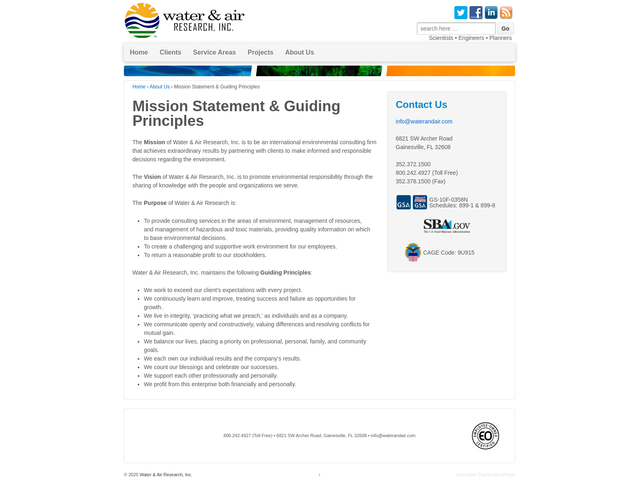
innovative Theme (474, 474)
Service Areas (214, 52)
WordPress (504, 474)
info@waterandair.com (424, 121)
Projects (260, 52)
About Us (299, 52)
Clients (170, 52)
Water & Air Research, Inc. (165, 474)
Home (139, 52)
